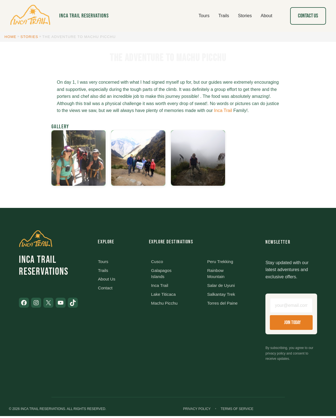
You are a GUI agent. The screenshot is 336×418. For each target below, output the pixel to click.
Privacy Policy (197, 410)
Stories (29, 37)
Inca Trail (223, 110)
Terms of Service (237, 410)
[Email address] (291, 306)
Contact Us (308, 15)
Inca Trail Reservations (84, 15)
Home (10, 37)
